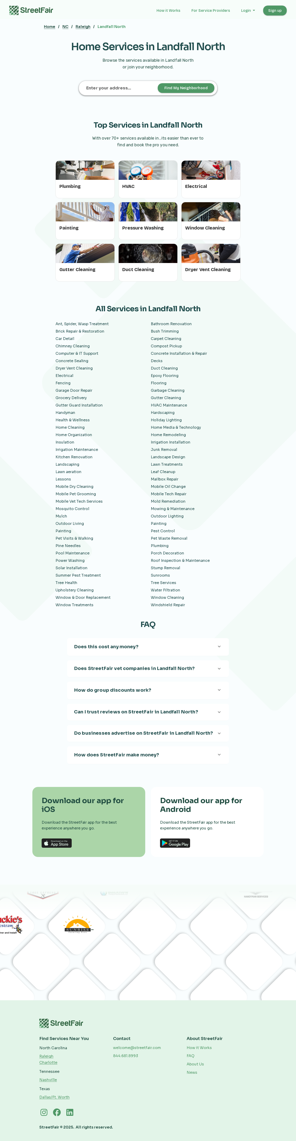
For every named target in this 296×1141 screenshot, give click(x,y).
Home (49, 26)
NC (65, 26)
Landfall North (112, 26)
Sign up (275, 10)
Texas (44, 1088)
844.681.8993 (125, 1055)
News (192, 1072)
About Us (195, 1064)
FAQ (190, 1055)
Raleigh (83, 26)
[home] (33, 10)
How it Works (168, 10)
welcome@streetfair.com (137, 1047)
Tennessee (49, 1071)
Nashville (48, 1079)
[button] (248, 10)
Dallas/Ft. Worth (54, 1097)
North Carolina (53, 1048)
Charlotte (48, 1062)
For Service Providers (210, 10)
